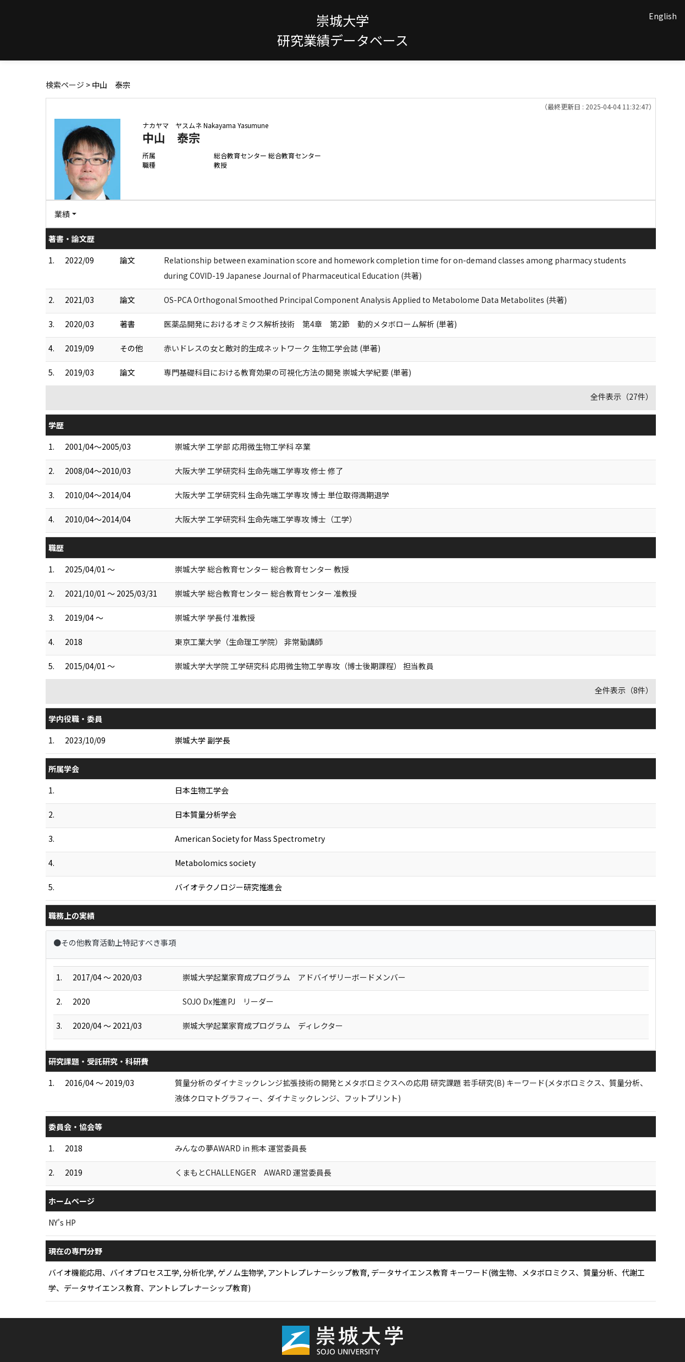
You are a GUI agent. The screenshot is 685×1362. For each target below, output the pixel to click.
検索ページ (65, 84)
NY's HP (62, 1222)
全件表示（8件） (624, 690)
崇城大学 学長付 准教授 (215, 617)
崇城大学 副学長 (202, 740)
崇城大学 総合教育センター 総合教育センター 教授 (262, 569)
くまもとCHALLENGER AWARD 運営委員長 (253, 1172)
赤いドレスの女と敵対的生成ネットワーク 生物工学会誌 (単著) (272, 348)
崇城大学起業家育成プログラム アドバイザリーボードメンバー (294, 977)
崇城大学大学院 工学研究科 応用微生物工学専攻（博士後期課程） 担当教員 (304, 665)
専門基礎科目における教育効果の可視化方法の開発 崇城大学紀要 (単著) (287, 372)
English (663, 15)
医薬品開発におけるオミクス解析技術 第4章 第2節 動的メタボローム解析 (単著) (310, 323)
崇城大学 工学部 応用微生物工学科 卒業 (243, 446)
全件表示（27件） (621, 396)
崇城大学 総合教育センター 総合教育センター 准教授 (266, 593)
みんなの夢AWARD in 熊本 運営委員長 (241, 1148)
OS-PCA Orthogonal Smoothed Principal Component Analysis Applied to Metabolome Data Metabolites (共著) (365, 299)
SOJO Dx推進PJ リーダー (228, 1001)
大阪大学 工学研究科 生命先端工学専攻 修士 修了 (259, 470)
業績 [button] (62, 213)
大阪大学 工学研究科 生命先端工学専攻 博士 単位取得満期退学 (282, 494)
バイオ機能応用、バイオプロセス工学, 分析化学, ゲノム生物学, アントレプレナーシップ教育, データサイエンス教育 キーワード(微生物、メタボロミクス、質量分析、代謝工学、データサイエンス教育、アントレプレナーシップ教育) (346, 1280)
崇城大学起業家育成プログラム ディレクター (263, 1025)
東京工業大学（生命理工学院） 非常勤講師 (249, 641)
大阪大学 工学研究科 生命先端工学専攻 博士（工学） (266, 519)
